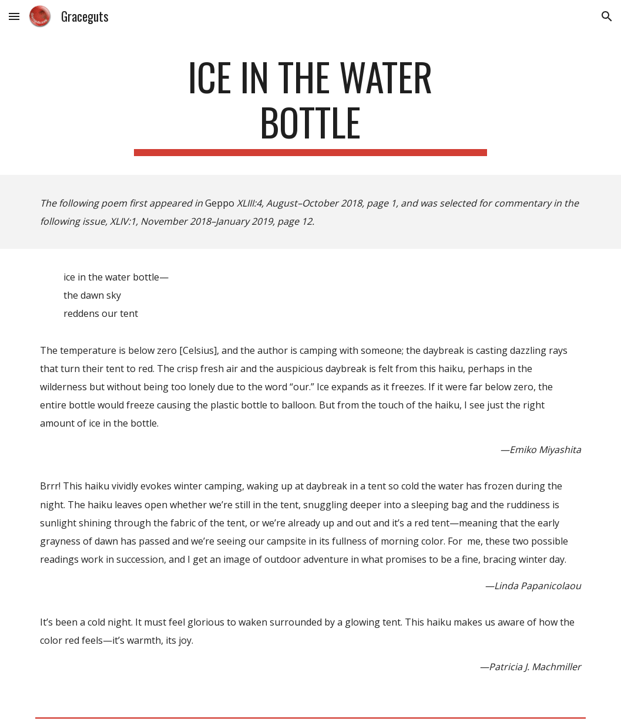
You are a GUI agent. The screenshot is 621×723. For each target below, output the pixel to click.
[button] (14, 16)
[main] (310, 105)
